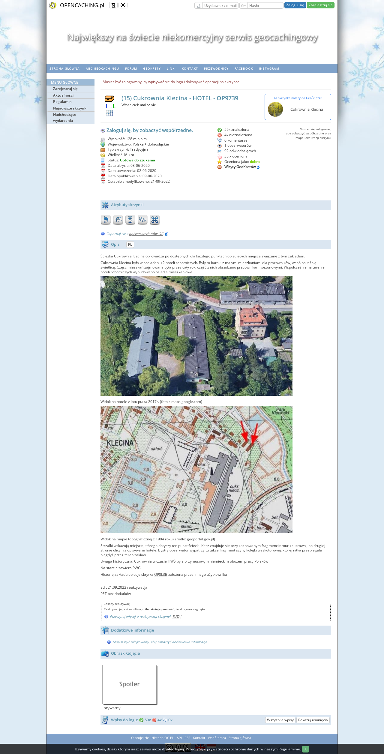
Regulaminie (289, 749)
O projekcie (140, 737)
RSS (187, 737)
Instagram (269, 68)
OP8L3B (160, 574)
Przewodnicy (216, 68)
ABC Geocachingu (102, 68)
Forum (131, 68)
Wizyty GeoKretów (240, 166)
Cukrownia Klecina (306, 109)
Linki (171, 68)
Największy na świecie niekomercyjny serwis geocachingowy (192, 37)
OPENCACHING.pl (82, 5)
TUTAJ (176, 616)
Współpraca (217, 737)
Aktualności (63, 95)
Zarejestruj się (321, 5)
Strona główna (65, 68)
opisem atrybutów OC (146, 233)
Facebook (244, 68)
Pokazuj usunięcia (313, 719)
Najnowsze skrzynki (70, 108)
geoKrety (152, 68)
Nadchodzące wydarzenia (64, 117)
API (179, 737)
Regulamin (62, 101)
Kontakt (190, 68)
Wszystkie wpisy (280, 719)
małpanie (148, 104)
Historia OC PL (163, 737)
